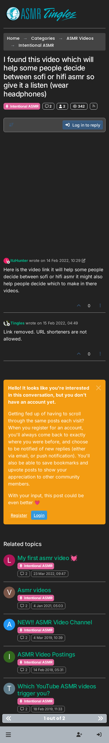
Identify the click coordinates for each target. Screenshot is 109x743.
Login (39, 515)
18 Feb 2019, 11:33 (47, 709)
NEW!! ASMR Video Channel (54, 622)
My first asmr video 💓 (47, 557)
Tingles (17, 323)
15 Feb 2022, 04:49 (60, 323)
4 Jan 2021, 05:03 (48, 606)
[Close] (99, 388)
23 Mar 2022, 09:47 (49, 573)
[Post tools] (100, 305)
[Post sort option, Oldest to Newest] (11, 124)
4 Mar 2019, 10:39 (47, 637)
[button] (8, 735)
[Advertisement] (54, 193)
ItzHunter (19, 260)
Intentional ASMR (22, 106)
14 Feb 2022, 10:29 (64, 260)
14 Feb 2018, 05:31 (48, 670)
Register (19, 515)
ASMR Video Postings (46, 654)
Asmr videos (34, 590)
